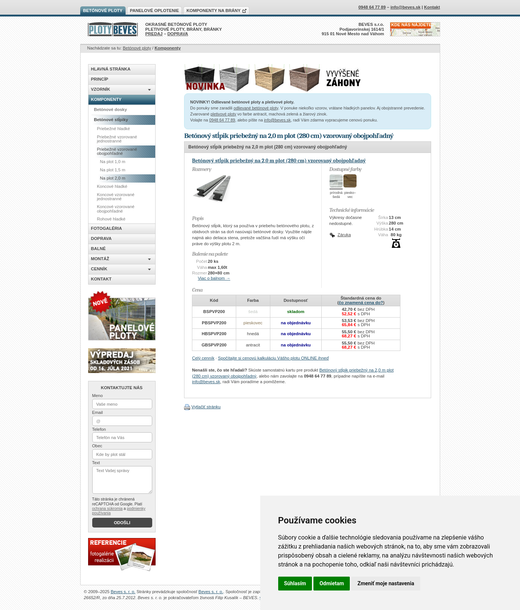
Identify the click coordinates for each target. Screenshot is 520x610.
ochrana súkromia (107, 509)
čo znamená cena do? (361, 302)
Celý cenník (203, 358)
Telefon (99, 429)
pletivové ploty (223, 114)
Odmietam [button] (331, 583)
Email (97, 412)
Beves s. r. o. (123, 591)
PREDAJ (154, 33)
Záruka (344, 234)
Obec (97, 446)
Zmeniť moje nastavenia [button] (385, 583)
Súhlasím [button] (295, 583)
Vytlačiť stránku (205, 407)
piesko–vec (350, 195)
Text (96, 462)
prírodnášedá (336, 195)
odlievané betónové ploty (256, 108)
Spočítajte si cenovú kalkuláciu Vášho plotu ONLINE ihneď (273, 358)
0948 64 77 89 (222, 120)
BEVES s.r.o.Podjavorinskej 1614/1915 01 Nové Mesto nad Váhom (353, 29)
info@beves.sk (277, 120)
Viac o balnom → (214, 278)
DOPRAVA (177, 33)
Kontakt (432, 7)
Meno (97, 395)
